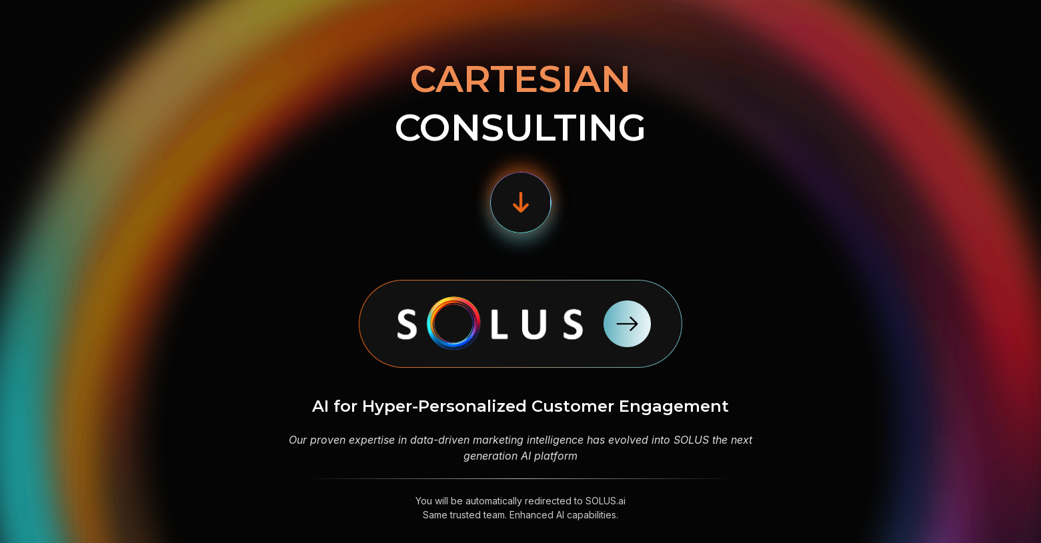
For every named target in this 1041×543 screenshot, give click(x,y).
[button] (521, 202)
